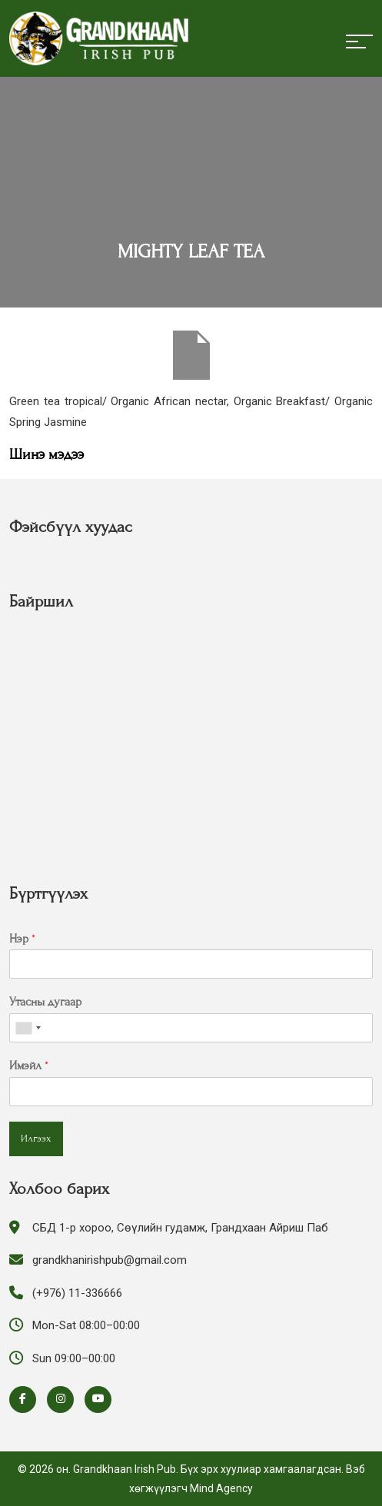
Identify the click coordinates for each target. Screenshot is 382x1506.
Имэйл (28, 1065)
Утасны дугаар (45, 1002)
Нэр (22, 939)
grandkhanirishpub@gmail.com (109, 1260)
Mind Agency (221, 1488)
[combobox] (27, 1028)
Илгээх (36, 1138)
